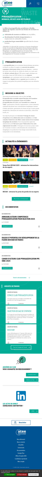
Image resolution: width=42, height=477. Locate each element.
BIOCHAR (10, 330)
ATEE (32, 411)
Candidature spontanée (21, 459)
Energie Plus (21, 453)
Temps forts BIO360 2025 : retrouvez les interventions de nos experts (20, 166)
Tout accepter (10, 474)
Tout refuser (22, 474)
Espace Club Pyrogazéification (20, 295)
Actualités (21, 445)
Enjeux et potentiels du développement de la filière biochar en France (20, 238)
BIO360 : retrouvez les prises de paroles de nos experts (21, 192)
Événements (21, 448)
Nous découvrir (21, 439)
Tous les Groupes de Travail (20, 347)
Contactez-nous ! (32, 374)
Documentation (21, 450)
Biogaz (5, 160)
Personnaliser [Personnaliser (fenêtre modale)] (33, 474)
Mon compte (21, 462)
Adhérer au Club (30, 380)
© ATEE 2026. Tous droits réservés (21, 467)
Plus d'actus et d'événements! (21, 198)
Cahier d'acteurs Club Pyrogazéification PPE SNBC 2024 (20, 259)
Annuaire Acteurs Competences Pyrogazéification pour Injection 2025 (18, 218)
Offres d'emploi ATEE (21, 456)
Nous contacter (21, 442)
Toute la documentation (19, 277)
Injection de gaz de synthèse (19, 311)
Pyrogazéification (22, 160)
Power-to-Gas (12, 160)
